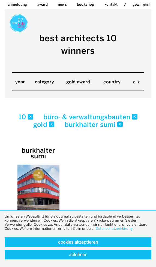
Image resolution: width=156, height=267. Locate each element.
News (62, 4)
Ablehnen (78, 254)
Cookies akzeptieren (78, 242)
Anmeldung (17, 4)
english (145, 4)
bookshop (85, 4)
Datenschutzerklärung (114, 229)
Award (42, 4)
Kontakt (111, 4)
